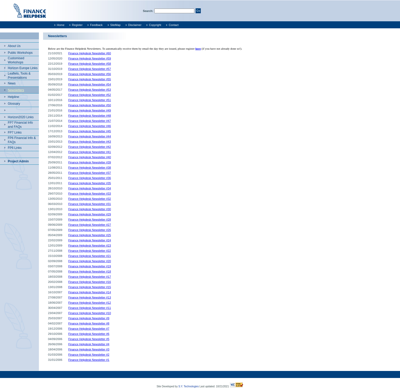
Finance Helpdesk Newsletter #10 (89, 313)
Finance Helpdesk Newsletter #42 (89, 146)
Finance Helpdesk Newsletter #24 (89, 240)
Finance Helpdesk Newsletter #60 (89, 53)
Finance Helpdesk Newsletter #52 (89, 94)
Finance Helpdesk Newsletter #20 (89, 261)
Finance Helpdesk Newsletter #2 (88, 354)
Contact (173, 24)
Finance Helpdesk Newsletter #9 (88, 318)
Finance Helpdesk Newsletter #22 (89, 250)
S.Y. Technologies (188, 386)
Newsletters (16, 90)
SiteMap (115, 24)
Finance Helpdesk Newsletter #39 (89, 162)
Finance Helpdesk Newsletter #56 (89, 74)
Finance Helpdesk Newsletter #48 (89, 115)
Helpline (13, 97)
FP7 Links (15, 132)
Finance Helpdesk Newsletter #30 (89, 209)
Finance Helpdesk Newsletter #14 (89, 292)
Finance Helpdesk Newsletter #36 (89, 178)
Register (77, 24)
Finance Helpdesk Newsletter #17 (89, 276)
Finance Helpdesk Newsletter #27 (89, 224)
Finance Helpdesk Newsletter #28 (89, 219)
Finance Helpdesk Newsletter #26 (89, 229)
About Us (14, 46)
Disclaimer (134, 24)
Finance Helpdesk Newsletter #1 (88, 359)
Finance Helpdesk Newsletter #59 (89, 58)
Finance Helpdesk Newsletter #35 (89, 183)
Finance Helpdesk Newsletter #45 (89, 131)
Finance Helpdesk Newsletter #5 (88, 339)
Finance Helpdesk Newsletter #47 (89, 120)
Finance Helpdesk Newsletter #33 (89, 193)
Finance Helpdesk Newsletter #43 (89, 141)
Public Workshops (20, 53)
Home (60, 24)
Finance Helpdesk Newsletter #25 (89, 235)
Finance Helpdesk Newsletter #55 (89, 79)
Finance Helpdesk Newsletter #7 (88, 328)
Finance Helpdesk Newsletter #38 (89, 167)
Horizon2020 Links (20, 117)
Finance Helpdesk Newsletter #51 (89, 100)
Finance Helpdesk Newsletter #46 (89, 126)
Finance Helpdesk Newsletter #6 (88, 333)
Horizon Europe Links (23, 68)
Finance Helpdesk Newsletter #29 (89, 214)
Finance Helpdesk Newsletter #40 (89, 157)
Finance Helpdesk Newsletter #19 (89, 266)
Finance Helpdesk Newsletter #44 (89, 136)
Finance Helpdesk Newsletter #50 (89, 105)
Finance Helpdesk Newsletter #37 (89, 172)
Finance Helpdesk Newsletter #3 (88, 349)
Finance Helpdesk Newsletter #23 (89, 245)
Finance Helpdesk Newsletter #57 (89, 68)
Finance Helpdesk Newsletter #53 (89, 89)
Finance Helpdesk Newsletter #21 (89, 255)
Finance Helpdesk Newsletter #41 (89, 152)
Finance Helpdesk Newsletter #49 (89, 110)
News (12, 83)
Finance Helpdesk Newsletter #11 (89, 307)
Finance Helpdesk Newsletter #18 (89, 271)
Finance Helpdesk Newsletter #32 (89, 198)
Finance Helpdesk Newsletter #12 (89, 302)
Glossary (14, 103)
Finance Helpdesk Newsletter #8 (88, 323)
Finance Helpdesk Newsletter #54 (89, 84)
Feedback (96, 24)
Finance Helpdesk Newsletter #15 (89, 287)
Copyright (155, 24)
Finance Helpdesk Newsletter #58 (89, 63)
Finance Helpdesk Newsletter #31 (89, 203)
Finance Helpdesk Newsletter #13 (89, 297)
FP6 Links (15, 148)
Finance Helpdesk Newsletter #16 (89, 281)
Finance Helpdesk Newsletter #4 (88, 344)
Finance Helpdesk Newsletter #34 (89, 188)
